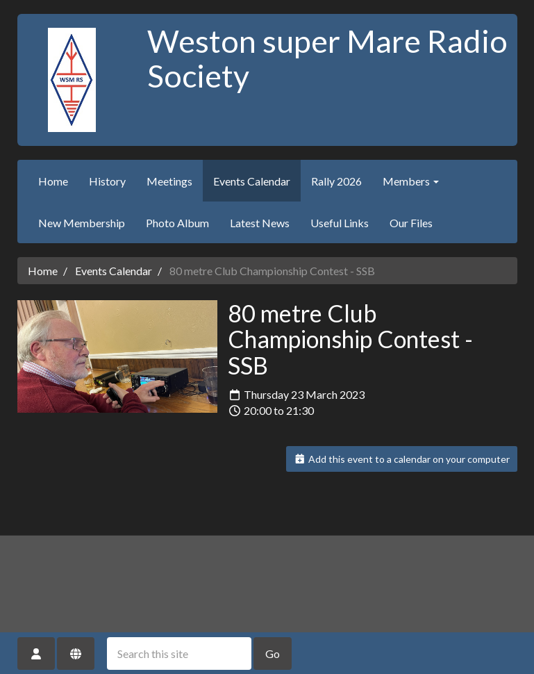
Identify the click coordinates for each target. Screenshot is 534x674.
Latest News (260, 222)
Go (272, 653)
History (107, 181)
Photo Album (177, 222)
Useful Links (339, 222)
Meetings (169, 181)
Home (53, 181)
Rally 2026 (336, 181)
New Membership (81, 222)
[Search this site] (179, 653)
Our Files (411, 222)
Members (411, 181)
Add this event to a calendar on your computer (402, 459)
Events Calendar (251, 181)
